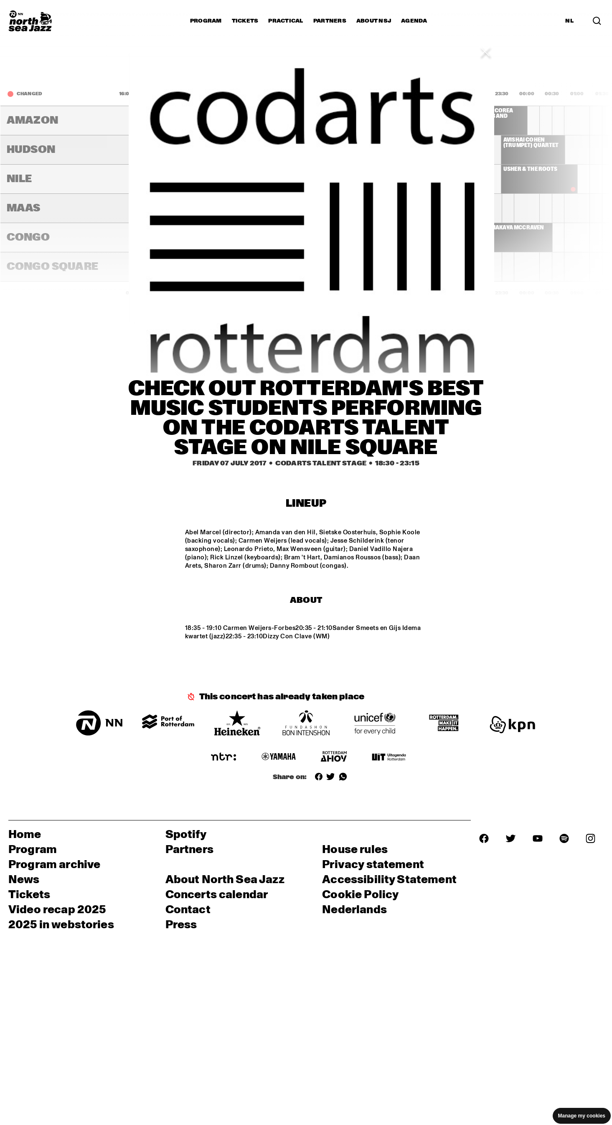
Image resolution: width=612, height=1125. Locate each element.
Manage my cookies (581, 1116)
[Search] (597, 20)
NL (569, 21)
